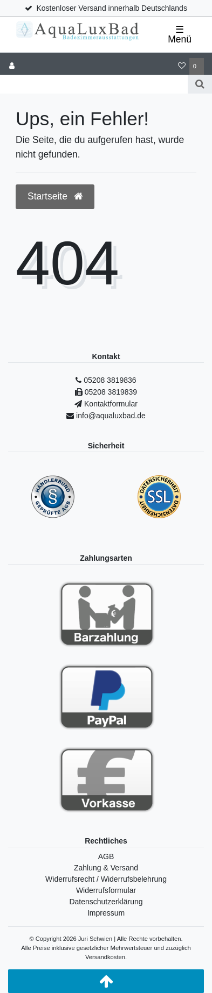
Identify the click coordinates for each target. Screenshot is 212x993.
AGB (106, 856)
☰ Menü (180, 34)
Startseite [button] (55, 196)
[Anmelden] (11, 66)
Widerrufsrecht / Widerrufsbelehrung (106, 879)
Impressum (106, 913)
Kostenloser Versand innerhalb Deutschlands (111, 8)
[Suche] (200, 84)
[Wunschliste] (181, 66)
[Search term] (94, 84)
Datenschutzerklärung (105, 901)
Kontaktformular (110, 403)
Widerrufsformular (106, 890)
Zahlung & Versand (106, 867)
